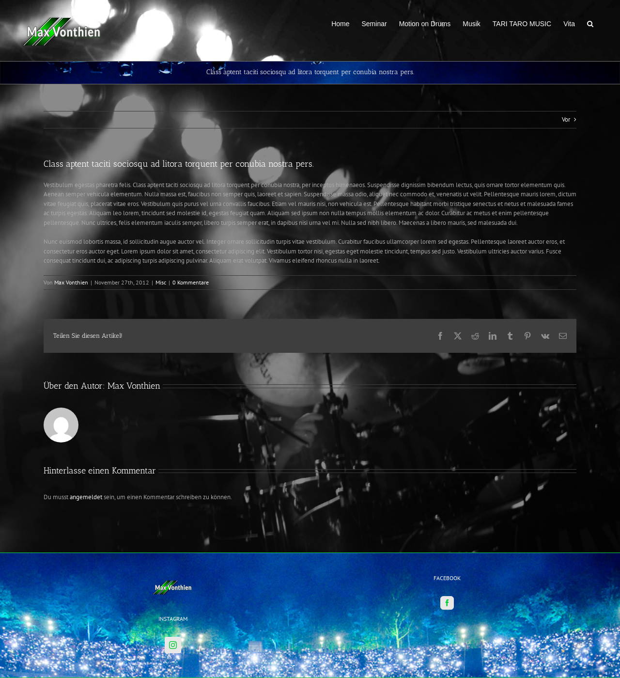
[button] (590, 23)
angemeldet (86, 497)
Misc (160, 282)
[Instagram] (173, 603)
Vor (566, 119)
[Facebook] (447, 561)
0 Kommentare (190, 282)
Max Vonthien (71, 282)
